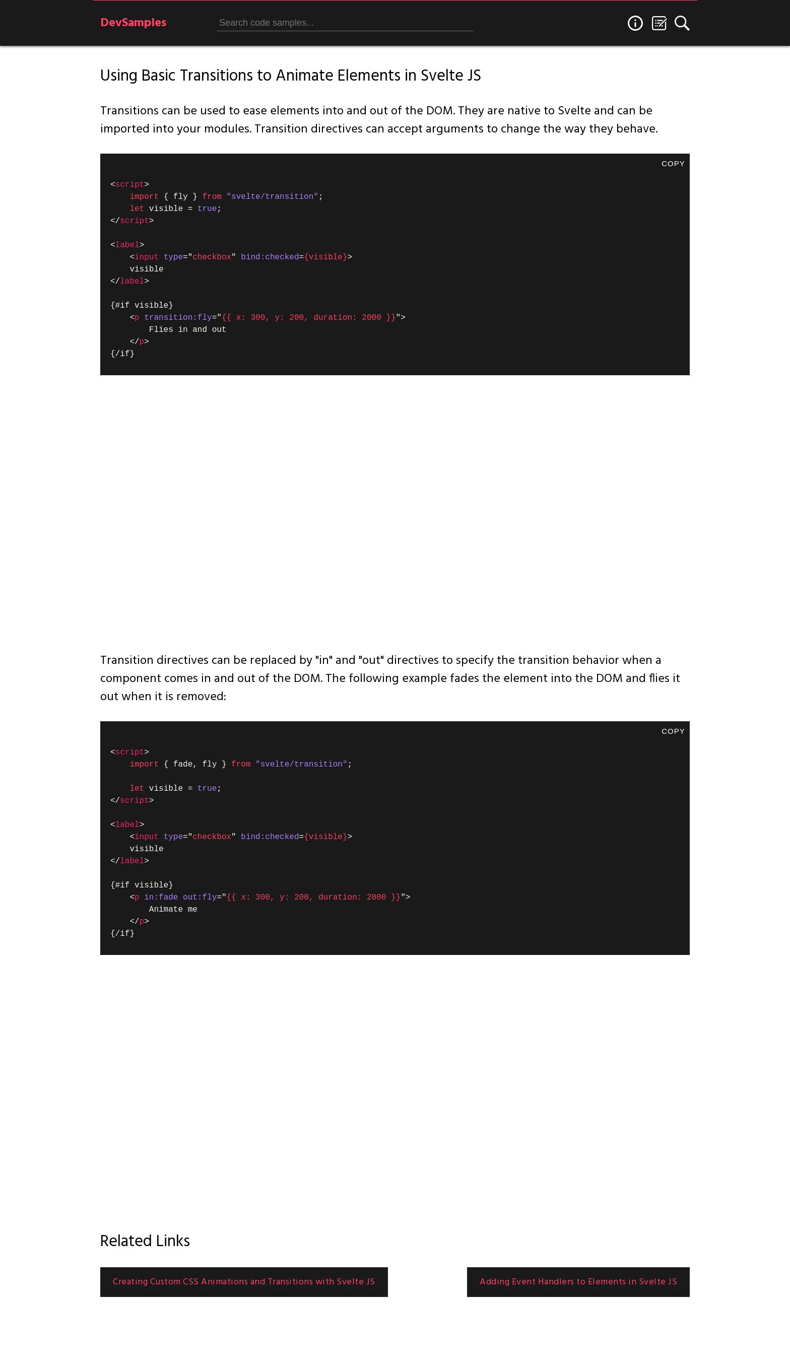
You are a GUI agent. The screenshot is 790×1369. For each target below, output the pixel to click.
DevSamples (133, 23)
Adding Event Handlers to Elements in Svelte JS (578, 1282)
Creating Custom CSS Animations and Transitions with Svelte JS (244, 1282)
